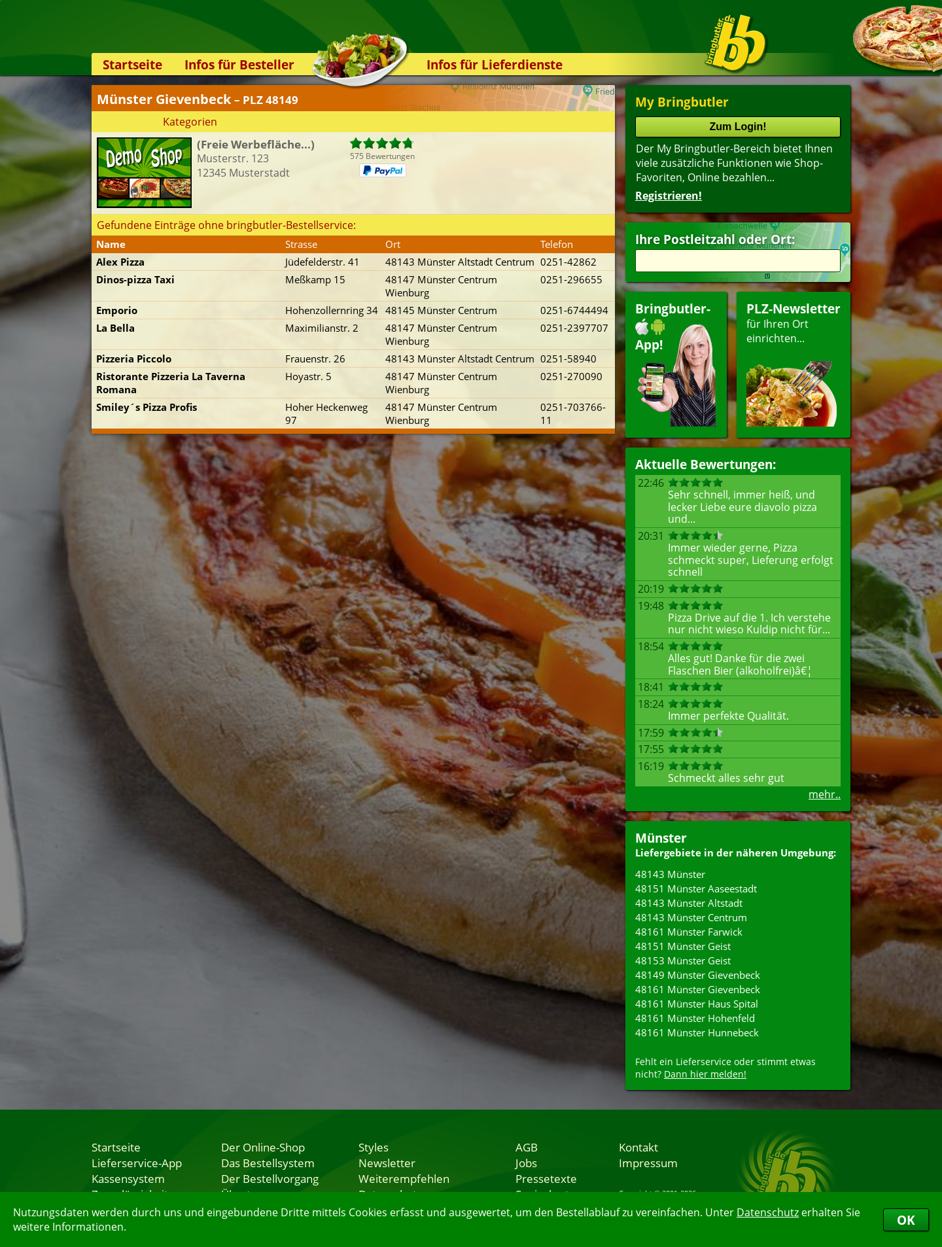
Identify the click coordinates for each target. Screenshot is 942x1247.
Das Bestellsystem (268, 1162)
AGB (526, 1147)
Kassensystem (128, 1178)
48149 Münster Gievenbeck (697, 974)
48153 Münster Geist (683, 960)
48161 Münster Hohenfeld (695, 1018)
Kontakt (638, 1147)
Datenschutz (768, 1212)
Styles (373, 1147)
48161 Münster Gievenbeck (697, 989)
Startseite (132, 64)
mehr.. (825, 794)
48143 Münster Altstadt (688, 902)
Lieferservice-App (137, 1162)
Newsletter (386, 1162)
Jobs (526, 1162)
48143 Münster (670, 874)
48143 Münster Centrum (691, 917)
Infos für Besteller (239, 64)
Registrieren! (668, 195)
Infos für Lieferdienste (495, 64)
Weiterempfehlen (403, 1178)
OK (906, 1220)
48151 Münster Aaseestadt (696, 888)
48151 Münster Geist (683, 946)
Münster (661, 838)
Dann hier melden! (705, 1074)
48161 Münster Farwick (688, 931)
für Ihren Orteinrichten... (793, 363)
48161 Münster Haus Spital (696, 1003)
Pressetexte (546, 1178)
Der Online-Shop (263, 1147)
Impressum (648, 1162)
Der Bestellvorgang (270, 1178)
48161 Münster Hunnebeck (697, 1032)
